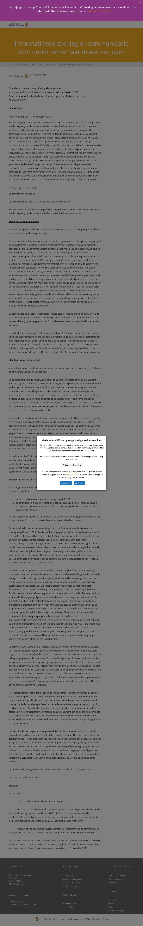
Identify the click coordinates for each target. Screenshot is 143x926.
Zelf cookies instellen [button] (71, 465)
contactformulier (99, 11)
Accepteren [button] (66, 483)
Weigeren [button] (79, 483)
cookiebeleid (71, 474)
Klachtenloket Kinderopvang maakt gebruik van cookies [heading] (72, 440)
